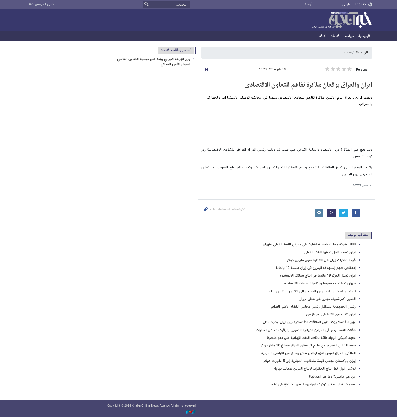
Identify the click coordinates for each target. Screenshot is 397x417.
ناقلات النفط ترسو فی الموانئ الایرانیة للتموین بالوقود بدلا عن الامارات (306, 330)
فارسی (346, 4)
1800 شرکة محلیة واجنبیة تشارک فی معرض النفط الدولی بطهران (309, 244)
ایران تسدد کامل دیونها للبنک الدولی (330, 252)
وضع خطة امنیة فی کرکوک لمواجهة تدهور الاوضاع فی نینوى (313, 384)
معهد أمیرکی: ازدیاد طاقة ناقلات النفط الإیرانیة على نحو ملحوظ (311, 338)
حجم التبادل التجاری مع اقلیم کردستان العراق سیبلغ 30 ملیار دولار (308, 345)
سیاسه (349, 36)
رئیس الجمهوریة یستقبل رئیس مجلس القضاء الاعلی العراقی (313, 307)
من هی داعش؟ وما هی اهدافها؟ (332, 377)
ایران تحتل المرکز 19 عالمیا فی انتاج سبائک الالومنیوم (318, 275)
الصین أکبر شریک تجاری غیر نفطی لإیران (327, 299)
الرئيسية (364, 36)
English (360, 4)
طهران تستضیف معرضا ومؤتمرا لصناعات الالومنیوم (320, 283)
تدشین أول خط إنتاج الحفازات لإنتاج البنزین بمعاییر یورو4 (315, 369)
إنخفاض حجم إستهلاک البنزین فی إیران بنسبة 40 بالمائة (316, 268)
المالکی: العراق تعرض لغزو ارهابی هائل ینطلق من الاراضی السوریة (308, 353)
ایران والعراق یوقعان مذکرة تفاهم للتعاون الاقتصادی (308, 85)
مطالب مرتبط (358, 235)
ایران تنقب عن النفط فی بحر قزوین (331, 314)
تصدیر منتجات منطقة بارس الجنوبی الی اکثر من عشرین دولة (312, 291)
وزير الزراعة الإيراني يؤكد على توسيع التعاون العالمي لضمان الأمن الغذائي (153, 61)
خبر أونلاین (342, 20)
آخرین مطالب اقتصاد (176, 50)
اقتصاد (335, 36)
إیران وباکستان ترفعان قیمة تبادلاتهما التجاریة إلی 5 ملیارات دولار (310, 361)
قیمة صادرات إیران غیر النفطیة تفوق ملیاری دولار (321, 260)
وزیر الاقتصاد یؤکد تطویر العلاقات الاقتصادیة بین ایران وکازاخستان (309, 322)
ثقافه (322, 36)
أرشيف (308, 4)
